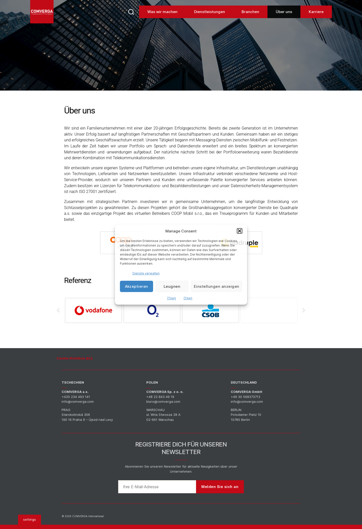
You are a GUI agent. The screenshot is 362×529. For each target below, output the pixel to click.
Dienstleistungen (209, 20)
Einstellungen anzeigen (216, 286)
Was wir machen (162, 20)
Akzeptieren (136, 286)
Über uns (284, 20)
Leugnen (172, 286)
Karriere (316, 20)
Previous (56, 311)
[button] (239, 230)
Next (304, 311)
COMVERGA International (88, 516)
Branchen (250, 20)
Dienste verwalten (146, 273)
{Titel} (171, 298)
